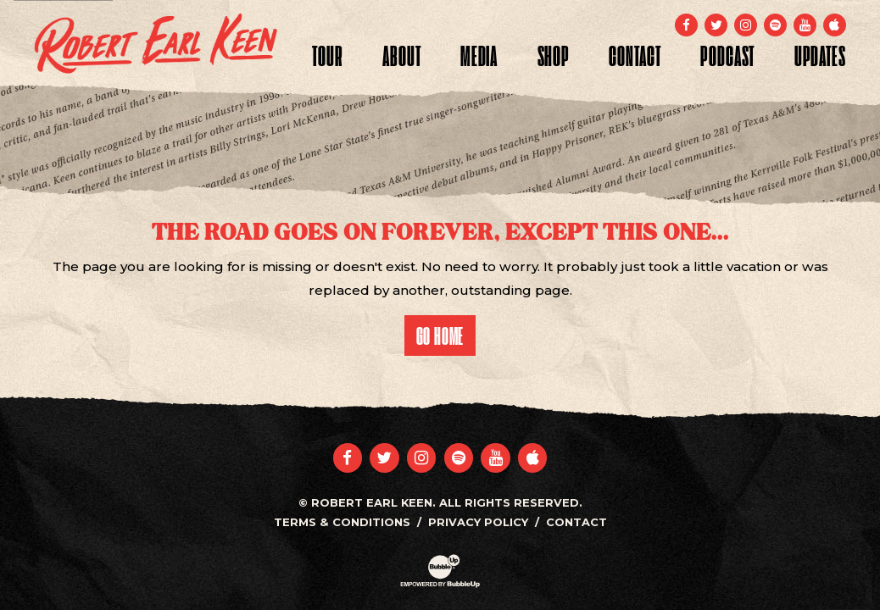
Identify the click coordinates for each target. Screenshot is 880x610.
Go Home (440, 335)
